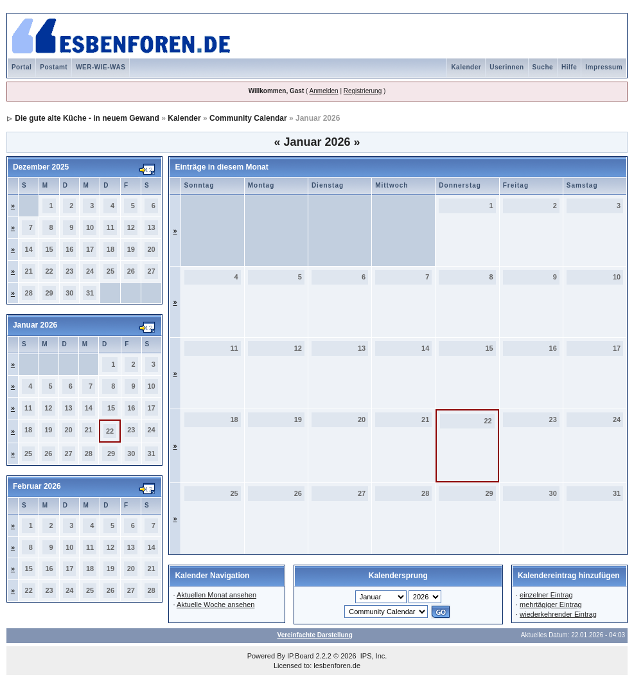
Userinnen (506, 67)
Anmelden (324, 90)
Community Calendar (248, 118)
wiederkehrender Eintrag (558, 614)
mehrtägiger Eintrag (551, 604)
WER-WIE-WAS (100, 67)
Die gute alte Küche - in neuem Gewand (87, 118)
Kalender (466, 67)
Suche (543, 67)
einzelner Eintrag (546, 595)
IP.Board (300, 656)
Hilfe (569, 67)
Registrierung (363, 90)
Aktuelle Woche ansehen (216, 604)
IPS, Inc (372, 656)
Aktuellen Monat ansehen (216, 595)
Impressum (603, 67)
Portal (21, 67)
